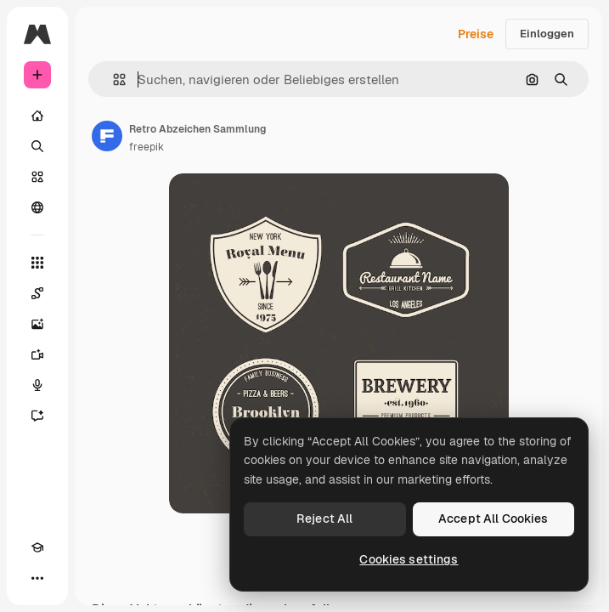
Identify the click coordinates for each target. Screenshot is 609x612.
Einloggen (547, 33)
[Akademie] (37, 547)
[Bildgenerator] (37, 323)
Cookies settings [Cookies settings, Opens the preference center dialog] (408, 559)
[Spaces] (37, 293)
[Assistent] (37, 415)
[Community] (37, 207)
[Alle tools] (37, 262)
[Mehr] (37, 578)
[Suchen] (37, 146)
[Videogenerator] (37, 354)
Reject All (324, 518)
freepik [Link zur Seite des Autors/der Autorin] (146, 147)
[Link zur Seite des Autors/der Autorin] (107, 136)
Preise (475, 34)
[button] (112, 79)
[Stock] (37, 176)
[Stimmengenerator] (37, 385)
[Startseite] (37, 115)
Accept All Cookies (493, 518)
